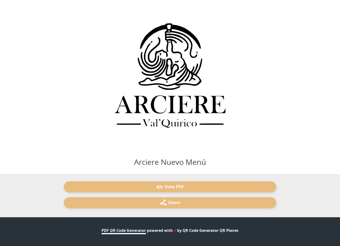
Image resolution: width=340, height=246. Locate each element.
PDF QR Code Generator (124, 230)
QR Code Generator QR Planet (210, 230)
